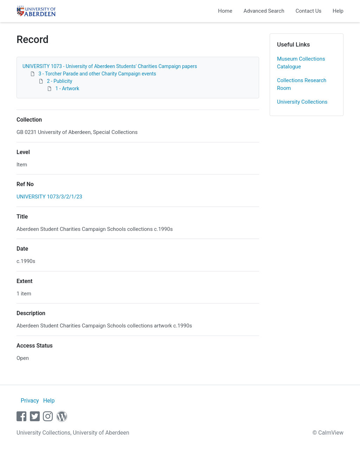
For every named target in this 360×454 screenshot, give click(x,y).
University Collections (302, 102)
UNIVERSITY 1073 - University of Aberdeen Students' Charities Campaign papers (109, 66)
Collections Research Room (301, 84)
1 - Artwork (67, 88)
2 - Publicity (59, 81)
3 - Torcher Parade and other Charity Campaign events (97, 73)
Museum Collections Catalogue (301, 63)
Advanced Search (264, 11)
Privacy (30, 400)
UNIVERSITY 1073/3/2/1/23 (49, 197)
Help (338, 11)
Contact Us (309, 11)
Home (225, 11)
